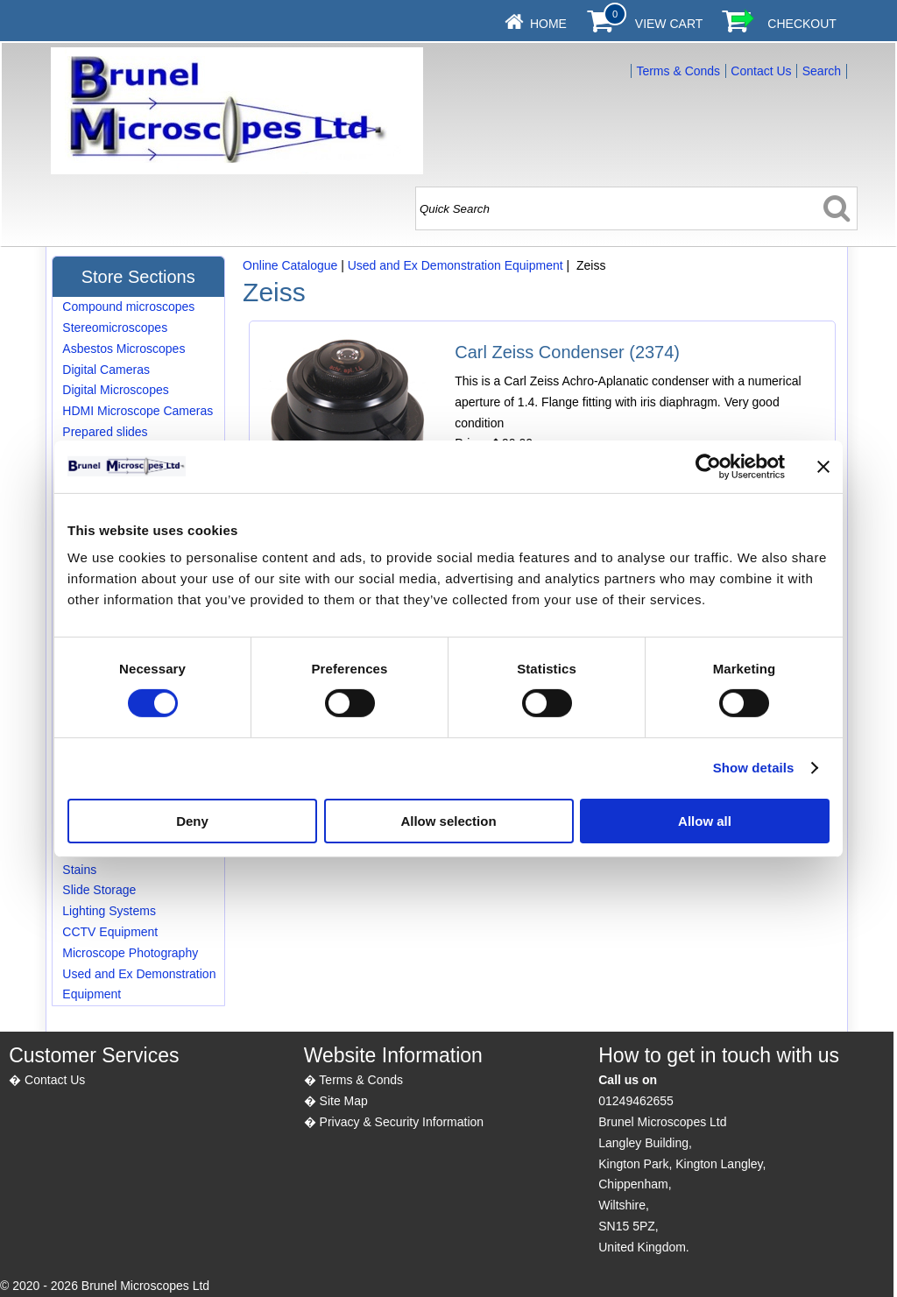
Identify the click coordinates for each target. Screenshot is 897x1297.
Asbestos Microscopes (123, 349)
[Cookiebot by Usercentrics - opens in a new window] (708, 466)
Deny (192, 821)
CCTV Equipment (110, 932)
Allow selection (448, 821)
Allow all (704, 821)
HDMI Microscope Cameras (137, 411)
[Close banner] (823, 466)
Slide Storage (99, 890)
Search (821, 71)
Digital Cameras (106, 370)
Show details (754, 767)
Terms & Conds (678, 71)
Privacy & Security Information (402, 1122)
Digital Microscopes (115, 390)
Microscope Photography (130, 953)
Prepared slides (104, 432)
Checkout (802, 24)
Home (548, 24)
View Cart (669, 24)
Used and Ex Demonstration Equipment (455, 265)
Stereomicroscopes (114, 328)
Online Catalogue (290, 265)
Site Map (344, 1101)
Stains (79, 870)
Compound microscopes (128, 307)
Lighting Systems (109, 911)
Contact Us (761, 71)
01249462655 (636, 1101)
